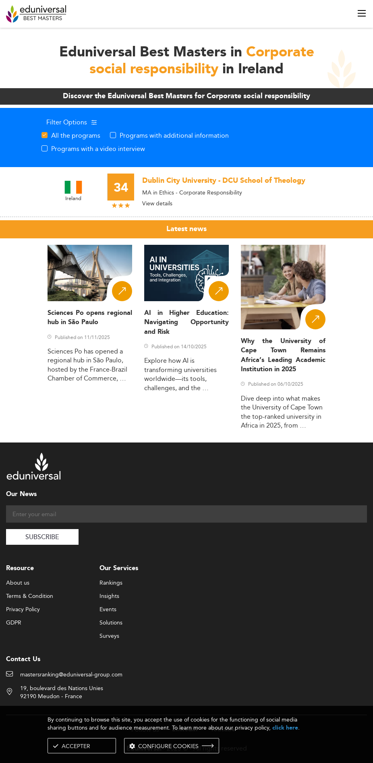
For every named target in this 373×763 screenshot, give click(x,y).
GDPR (13, 623)
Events (107, 610)
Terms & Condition (29, 596)
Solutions (110, 623)
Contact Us (23, 659)
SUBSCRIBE (42, 537)
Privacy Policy (23, 610)
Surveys (109, 636)
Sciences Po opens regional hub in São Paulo (90, 317)
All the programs (75, 135)
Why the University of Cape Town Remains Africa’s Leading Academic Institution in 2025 (283, 355)
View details (157, 203)
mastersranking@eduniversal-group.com (71, 675)
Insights (109, 596)
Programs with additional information (174, 135)
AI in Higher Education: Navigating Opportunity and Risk (186, 322)
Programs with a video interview (98, 148)
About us (17, 583)
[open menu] (362, 13)
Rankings (110, 583)
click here (285, 727)
